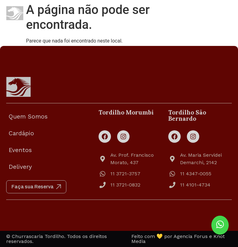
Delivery (20, 166)
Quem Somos (28, 116)
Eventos (20, 150)
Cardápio (21, 133)
